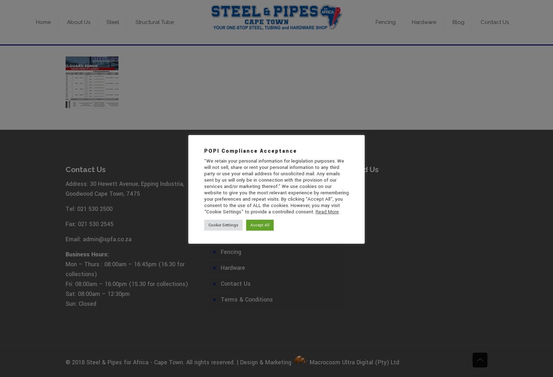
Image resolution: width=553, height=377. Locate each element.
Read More (327, 212)
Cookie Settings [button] (223, 225)
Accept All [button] (259, 225)
